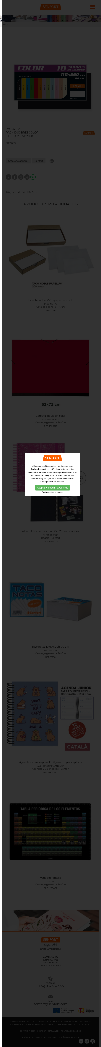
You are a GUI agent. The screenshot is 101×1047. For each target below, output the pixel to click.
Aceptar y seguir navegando (52, 452)
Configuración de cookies (52, 456)
